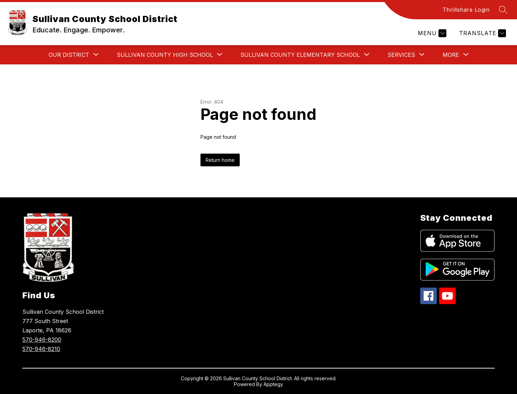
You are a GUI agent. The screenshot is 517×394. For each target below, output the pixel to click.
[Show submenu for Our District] (69, 55)
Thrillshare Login (466, 9)
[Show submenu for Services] (401, 55)
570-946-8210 (41, 348)
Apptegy (273, 384)
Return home (220, 160)
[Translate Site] (481, 33)
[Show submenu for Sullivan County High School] (165, 55)
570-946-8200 (41, 339)
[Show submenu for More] (451, 55)
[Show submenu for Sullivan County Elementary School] (300, 55)
